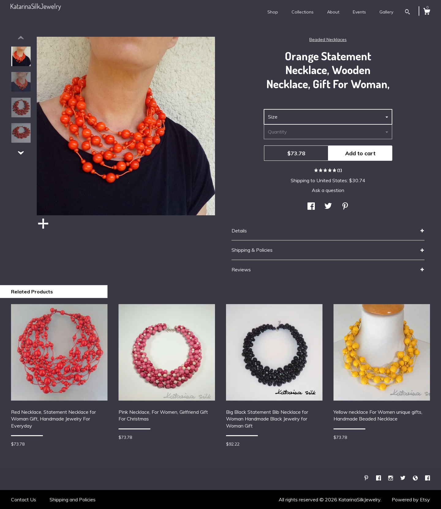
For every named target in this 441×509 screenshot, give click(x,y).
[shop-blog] (416, 478)
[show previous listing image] (20, 38)
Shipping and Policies (73, 499)
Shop (272, 12)
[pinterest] (367, 478)
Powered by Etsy (411, 499)
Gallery (386, 12)
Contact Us (23, 499)
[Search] (407, 12)
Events (359, 12)
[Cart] (426, 12)
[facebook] (379, 478)
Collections (303, 12)
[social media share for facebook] (311, 207)
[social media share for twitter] (328, 207)
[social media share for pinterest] (345, 207)
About (333, 12)
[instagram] (391, 478)
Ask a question (328, 190)
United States (331, 180)
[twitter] (403, 478)
